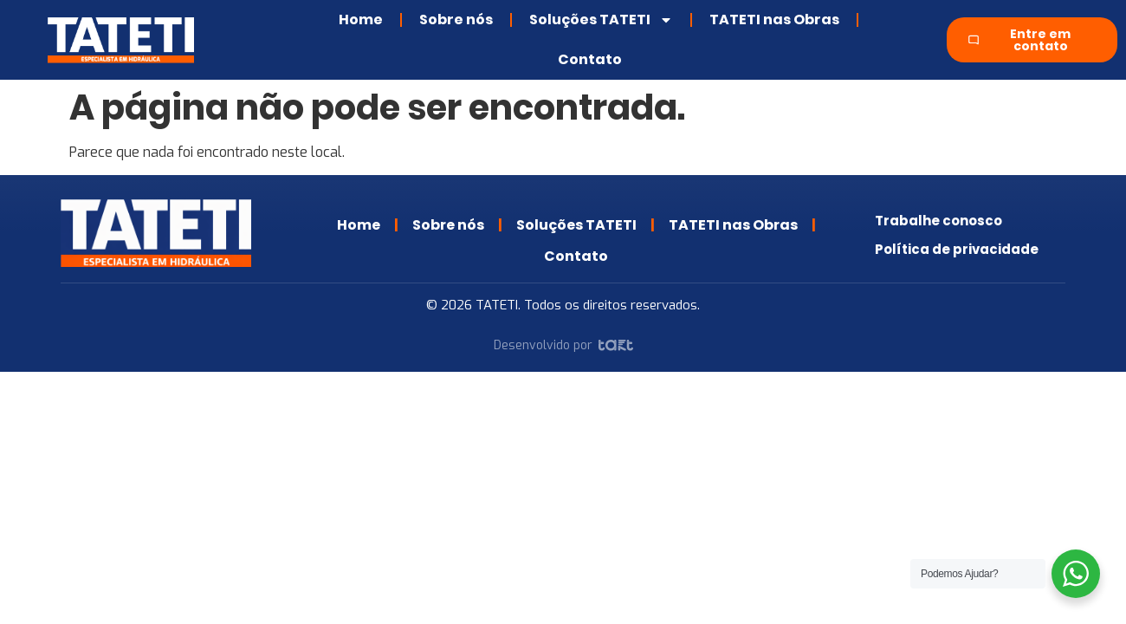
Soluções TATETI (601, 20)
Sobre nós (456, 19)
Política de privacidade (957, 244)
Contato (590, 59)
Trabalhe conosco (938, 216)
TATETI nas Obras (774, 19)
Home (361, 19)
